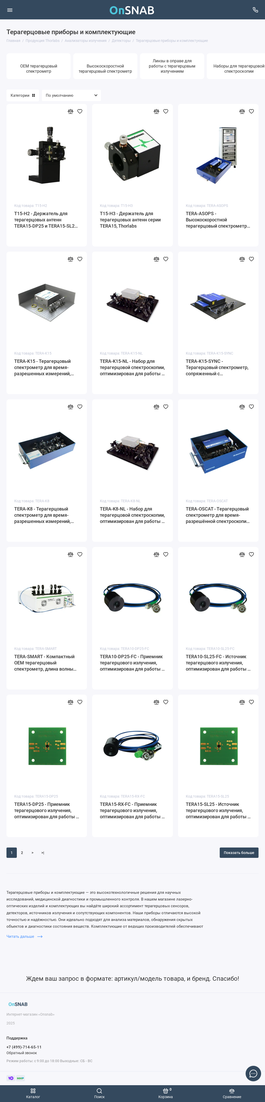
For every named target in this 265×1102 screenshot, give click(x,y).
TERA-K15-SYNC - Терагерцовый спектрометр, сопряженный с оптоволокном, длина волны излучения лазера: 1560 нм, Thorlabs (217, 367)
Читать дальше (24, 936)
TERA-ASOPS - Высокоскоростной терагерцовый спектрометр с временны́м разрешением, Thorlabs (218, 220)
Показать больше (239, 853)
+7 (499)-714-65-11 (24, 1047)
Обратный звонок (21, 1053)
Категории (23, 95)
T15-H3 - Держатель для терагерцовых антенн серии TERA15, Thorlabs (130, 220)
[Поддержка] (255, 9)
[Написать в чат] (253, 1073)
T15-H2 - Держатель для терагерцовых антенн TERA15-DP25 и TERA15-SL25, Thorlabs (46, 220)
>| (42, 853)
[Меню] (9, 9)
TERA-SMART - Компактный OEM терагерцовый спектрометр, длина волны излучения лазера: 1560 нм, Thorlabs (44, 663)
